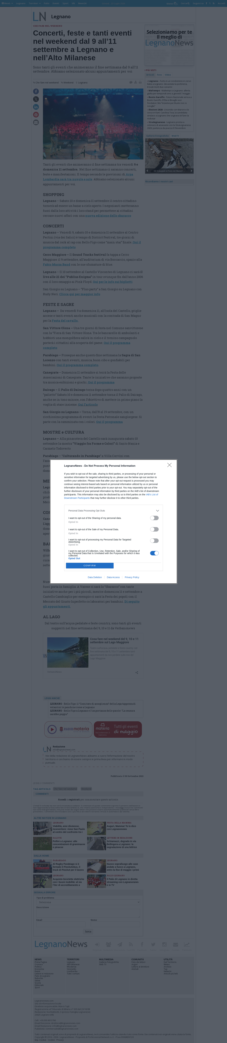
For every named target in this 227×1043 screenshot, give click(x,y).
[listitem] (113, 510)
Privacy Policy (132, 577)
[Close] (170, 466)
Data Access (113, 577)
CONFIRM (90, 565)
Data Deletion (95, 577)
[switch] (154, 518)
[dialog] (113, 522)
